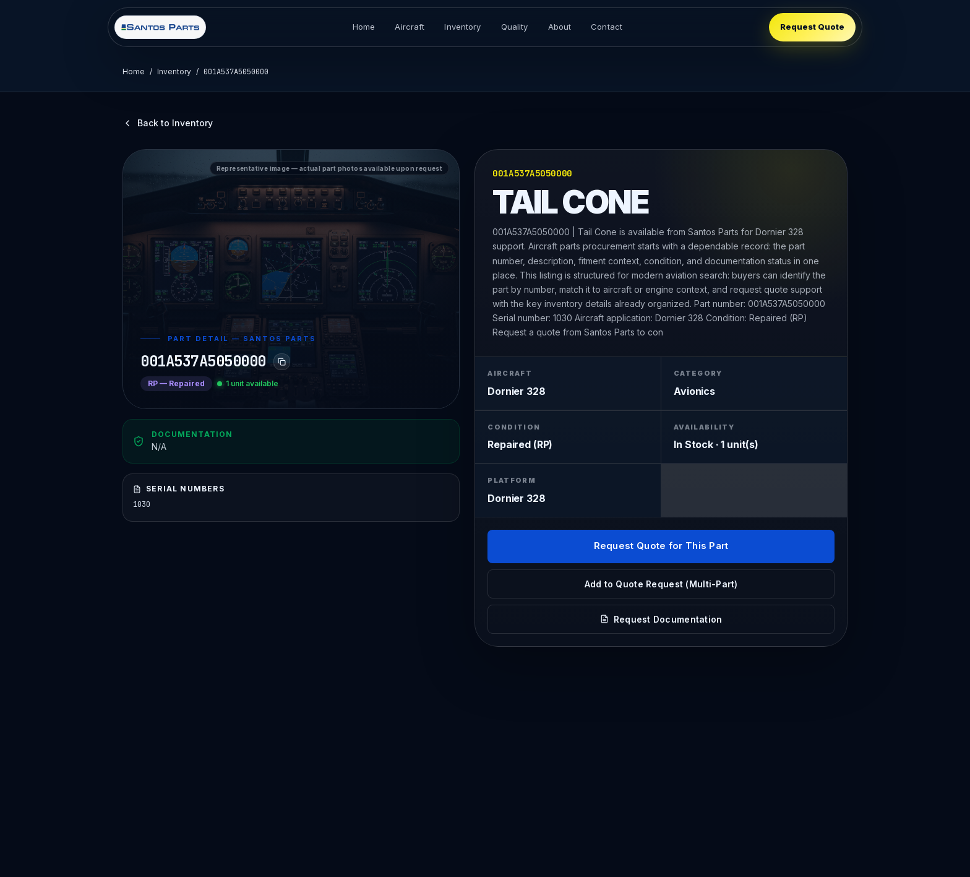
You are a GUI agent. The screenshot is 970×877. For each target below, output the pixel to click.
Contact (606, 27)
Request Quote (812, 27)
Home (364, 27)
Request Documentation (661, 619)
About (560, 27)
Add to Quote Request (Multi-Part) (661, 584)
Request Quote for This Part (661, 545)
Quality (514, 27)
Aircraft (409, 27)
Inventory (462, 27)
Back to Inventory (167, 123)
